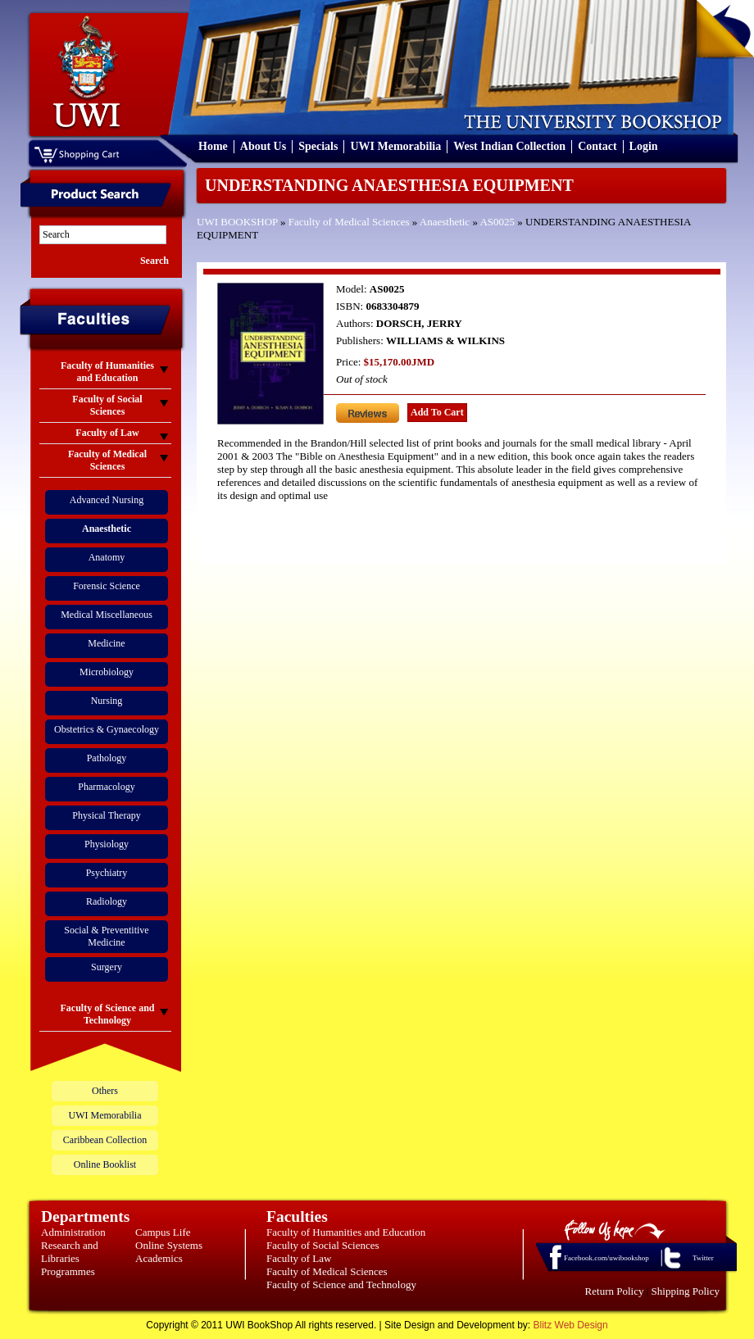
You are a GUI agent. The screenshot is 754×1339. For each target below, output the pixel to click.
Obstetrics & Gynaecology (106, 729)
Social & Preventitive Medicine (106, 936)
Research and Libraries (69, 1251)
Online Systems (168, 1245)
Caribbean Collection (105, 1140)
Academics (159, 1258)
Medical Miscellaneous (106, 614)
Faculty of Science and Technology (341, 1284)
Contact (597, 146)
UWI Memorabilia (395, 146)
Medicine (106, 643)
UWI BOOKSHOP (237, 222)
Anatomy (107, 557)
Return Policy (614, 1291)
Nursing (107, 700)
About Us (263, 146)
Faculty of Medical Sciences (349, 222)
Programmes (68, 1271)
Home (213, 146)
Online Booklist (105, 1164)
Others (105, 1090)
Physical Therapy (106, 815)
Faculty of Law (298, 1258)
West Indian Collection (509, 146)
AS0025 (497, 222)
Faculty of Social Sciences (322, 1245)
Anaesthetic (445, 222)
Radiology (106, 901)
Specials (318, 146)
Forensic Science (106, 586)
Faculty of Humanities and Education (345, 1232)
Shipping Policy (686, 1291)
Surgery (106, 967)
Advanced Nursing (106, 500)
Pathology (107, 758)
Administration (73, 1232)
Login (643, 146)
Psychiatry (107, 872)
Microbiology (106, 672)
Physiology (106, 844)
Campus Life (163, 1232)
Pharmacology (106, 786)
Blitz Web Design (571, 1325)
